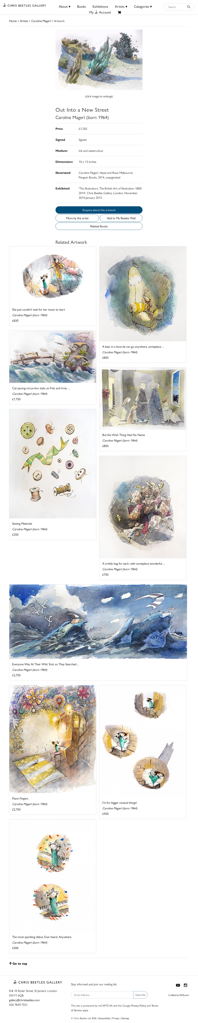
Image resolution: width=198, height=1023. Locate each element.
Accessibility (104, 1018)
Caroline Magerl (41, 21)
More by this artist (77, 218)
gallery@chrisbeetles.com (24, 1000)
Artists (24, 21)
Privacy (115, 1018)
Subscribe (140, 995)
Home (13, 21)
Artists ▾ (121, 6)
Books (81, 6)
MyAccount (100, 12)
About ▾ (64, 6)
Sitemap (125, 1018)
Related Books (99, 226)
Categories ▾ (143, 6)
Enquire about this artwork (99, 210)
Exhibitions (100, 6)
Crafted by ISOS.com (178, 995)
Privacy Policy (138, 1005)
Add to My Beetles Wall (121, 218)
